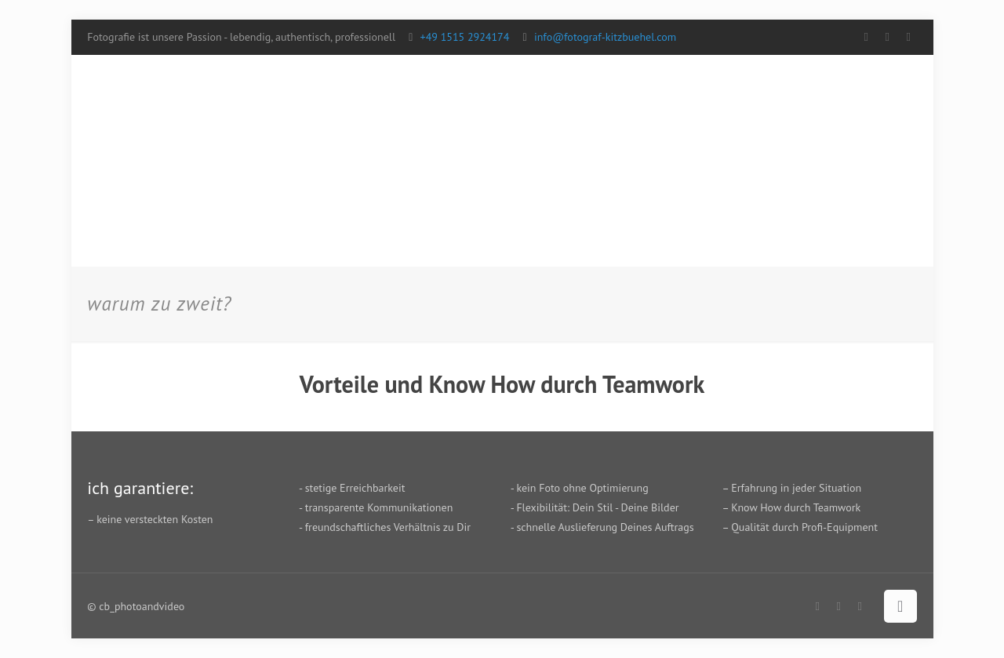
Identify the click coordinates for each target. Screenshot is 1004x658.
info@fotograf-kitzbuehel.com (605, 37)
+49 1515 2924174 (465, 37)
